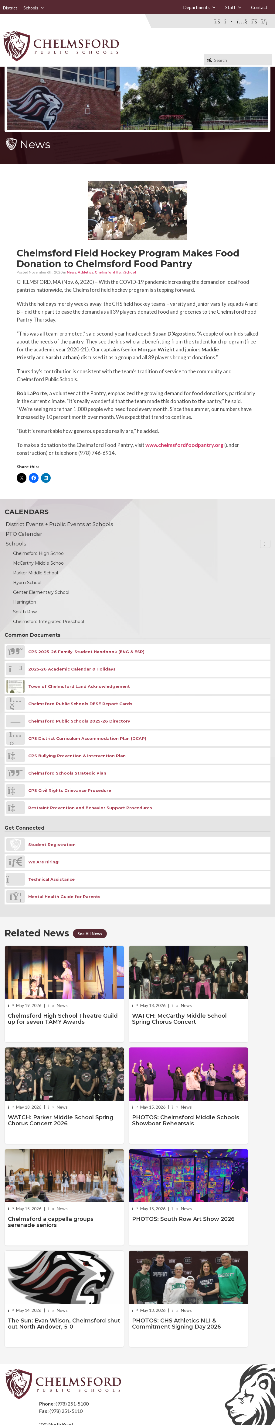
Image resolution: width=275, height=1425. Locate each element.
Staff (233, 7)
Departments (199, 7)
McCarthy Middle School (39, 563)
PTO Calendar (24, 534)
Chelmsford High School (115, 272)
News (71, 272)
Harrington (24, 602)
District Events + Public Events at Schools (59, 524)
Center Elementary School (41, 592)
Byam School (27, 582)
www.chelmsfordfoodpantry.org (184, 445)
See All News (90, 933)
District (10, 7)
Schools (33, 7)
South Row (25, 612)
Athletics (85, 272)
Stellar (237, 1406)
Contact (259, 7)
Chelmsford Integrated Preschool (48, 621)
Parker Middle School (35, 573)
